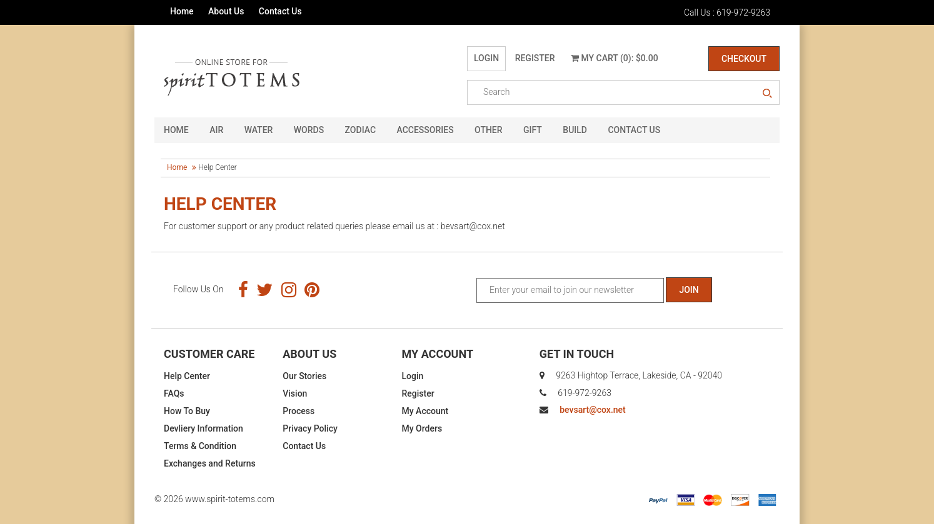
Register (535, 58)
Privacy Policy (310, 428)
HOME (176, 130)
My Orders (422, 428)
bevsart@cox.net (592, 410)
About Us (226, 11)
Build (575, 130)
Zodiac (360, 130)
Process (298, 411)
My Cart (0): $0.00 (614, 58)
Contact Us (280, 11)
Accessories (425, 130)
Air (216, 130)
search (767, 93)
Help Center (187, 376)
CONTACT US (634, 130)
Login (486, 58)
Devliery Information (203, 428)
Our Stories (304, 376)
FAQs (174, 393)
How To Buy (187, 411)
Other (489, 130)
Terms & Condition (200, 446)
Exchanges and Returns (210, 463)
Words (309, 130)
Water (258, 130)
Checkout (743, 59)
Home (182, 11)
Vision (295, 393)
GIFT (532, 130)
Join (688, 290)
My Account (425, 411)
